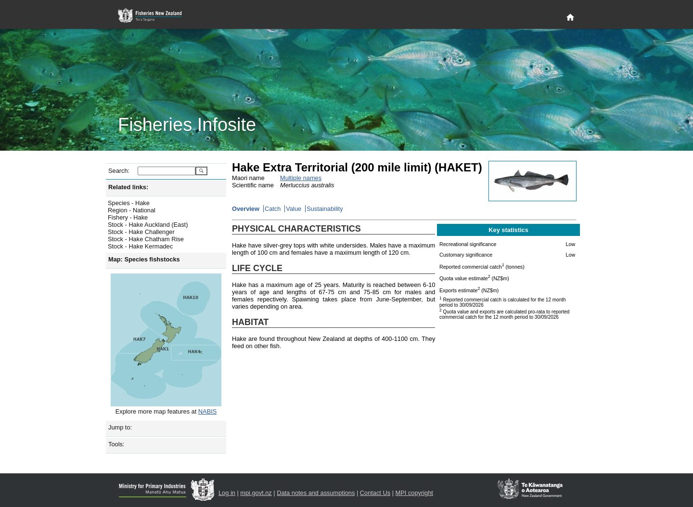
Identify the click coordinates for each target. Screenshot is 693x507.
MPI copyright (414, 492)
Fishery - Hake (128, 217)
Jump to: (120, 427)
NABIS (207, 411)
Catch (273, 208)
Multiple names (300, 178)
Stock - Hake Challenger (141, 231)
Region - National (131, 210)
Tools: (116, 444)
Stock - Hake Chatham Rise (146, 239)
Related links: (128, 187)
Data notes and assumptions (316, 492)
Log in (226, 492)
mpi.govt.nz (255, 492)
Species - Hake (129, 203)
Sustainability (325, 208)
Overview (245, 208)
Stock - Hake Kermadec (140, 246)
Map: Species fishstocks (144, 259)
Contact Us (375, 492)
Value (293, 208)
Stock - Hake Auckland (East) (148, 224)
